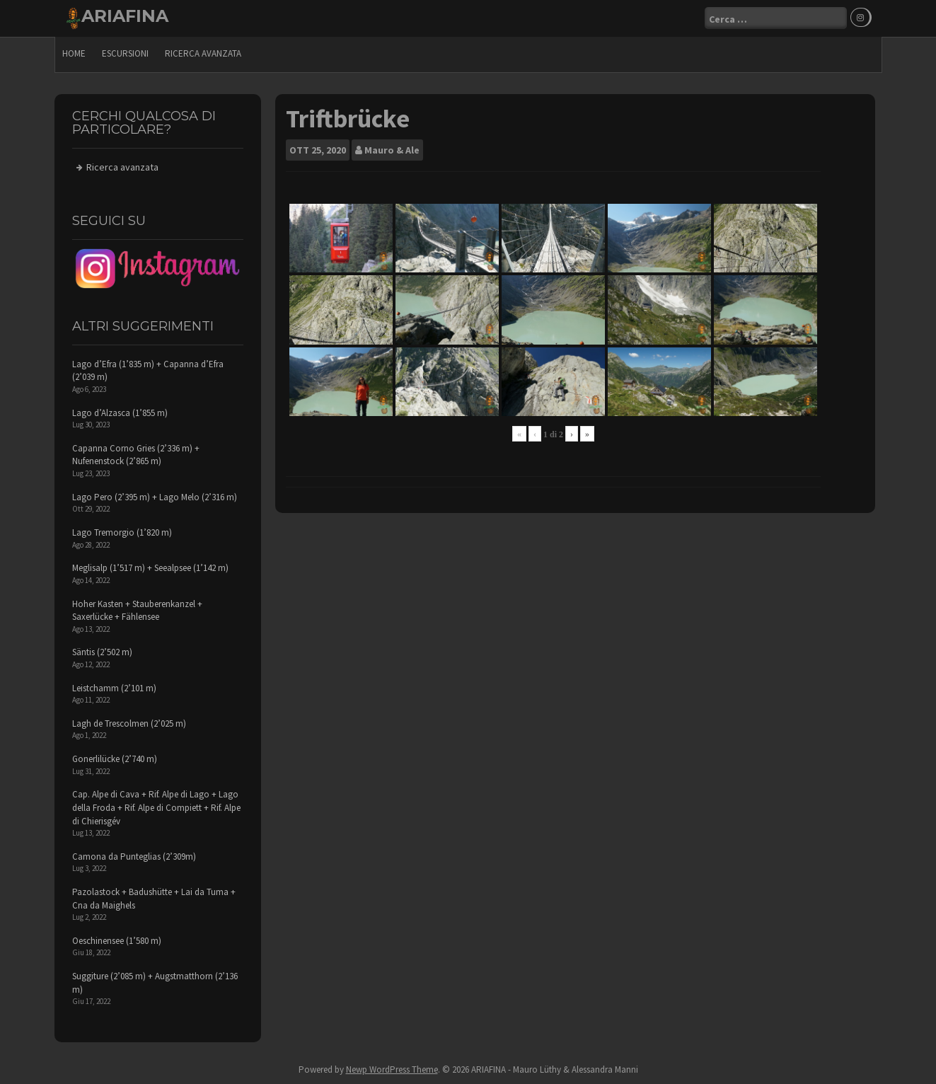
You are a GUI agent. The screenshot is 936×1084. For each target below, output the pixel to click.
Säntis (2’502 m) (102, 652)
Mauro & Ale (392, 150)
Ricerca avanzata (203, 53)
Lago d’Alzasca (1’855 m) (120, 413)
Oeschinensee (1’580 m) (116, 941)
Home (74, 53)
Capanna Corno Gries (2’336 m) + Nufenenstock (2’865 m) (136, 455)
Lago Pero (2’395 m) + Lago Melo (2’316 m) (154, 497)
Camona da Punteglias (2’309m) (134, 857)
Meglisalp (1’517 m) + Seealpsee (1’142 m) (150, 568)
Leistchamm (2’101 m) (114, 688)
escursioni (125, 53)
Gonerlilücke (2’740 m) (114, 759)
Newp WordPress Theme (392, 1069)
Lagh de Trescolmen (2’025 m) (129, 723)
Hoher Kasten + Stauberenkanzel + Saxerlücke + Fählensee (137, 610)
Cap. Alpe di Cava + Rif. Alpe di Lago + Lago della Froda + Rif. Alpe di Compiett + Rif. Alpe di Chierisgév (156, 807)
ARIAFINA (124, 16)
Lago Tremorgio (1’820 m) (122, 532)
